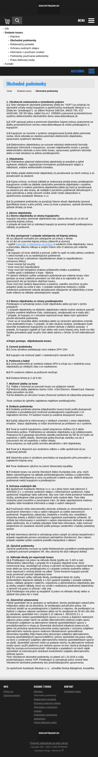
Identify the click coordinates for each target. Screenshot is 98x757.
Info (7, 28)
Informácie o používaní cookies (27, 52)
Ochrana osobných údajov (24, 48)
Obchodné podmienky (23, 40)
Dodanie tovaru (14, 32)
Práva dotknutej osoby (22, 60)
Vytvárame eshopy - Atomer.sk (49, 751)
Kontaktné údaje (72, 691)
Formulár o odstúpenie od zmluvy (34, 244)
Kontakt (9, 63)
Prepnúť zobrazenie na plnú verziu (49, 743)
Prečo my (8, 691)
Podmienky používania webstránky (29, 56)
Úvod (9, 91)
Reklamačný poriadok (22, 44)
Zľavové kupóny (12, 695)
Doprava (15, 36)
